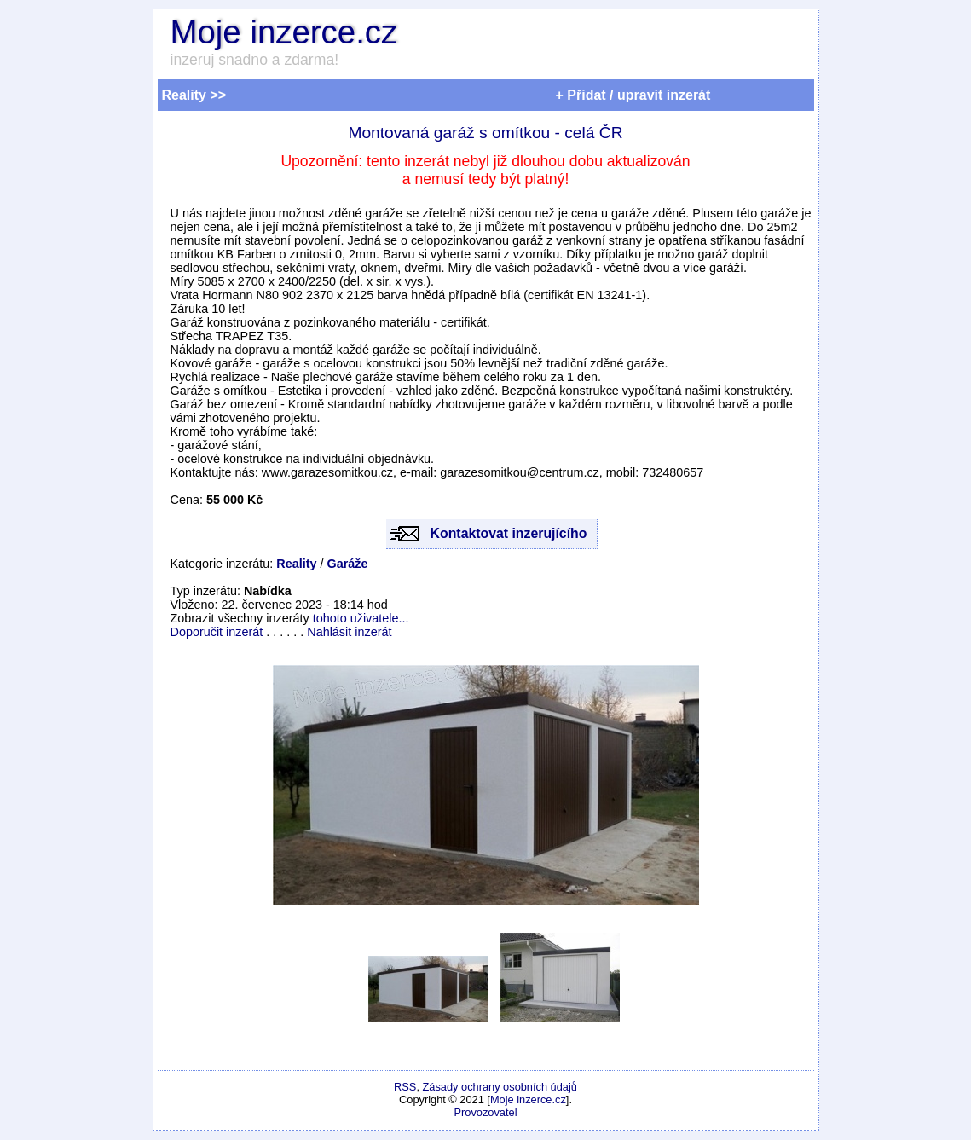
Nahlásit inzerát (349, 632)
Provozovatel (485, 1112)
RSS (405, 1086)
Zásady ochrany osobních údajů (500, 1086)
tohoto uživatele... (361, 618)
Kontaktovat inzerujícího (509, 533)
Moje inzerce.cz (284, 32)
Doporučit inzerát (217, 632)
